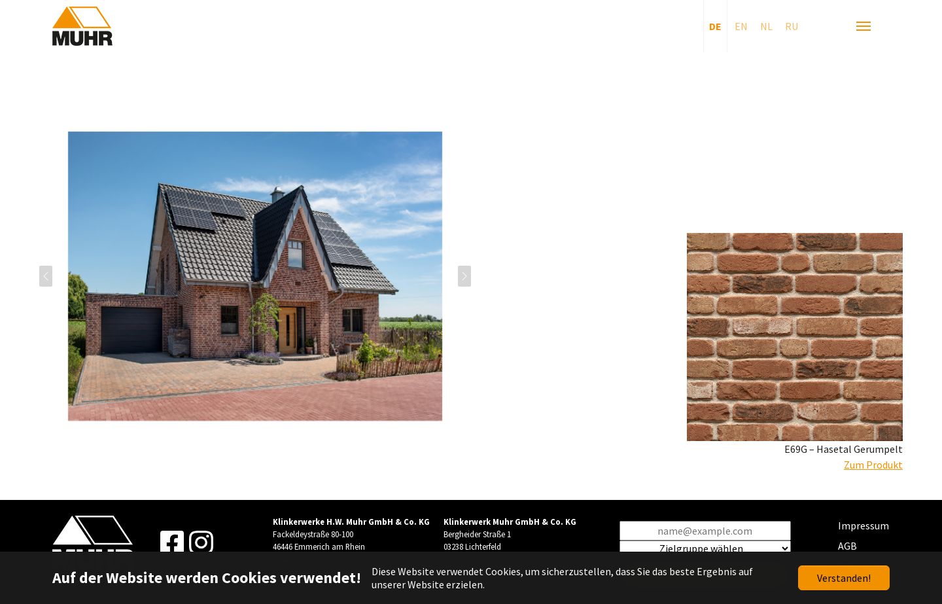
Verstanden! (844, 577)
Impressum (863, 525)
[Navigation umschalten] (863, 26)
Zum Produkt (873, 464)
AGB (847, 545)
